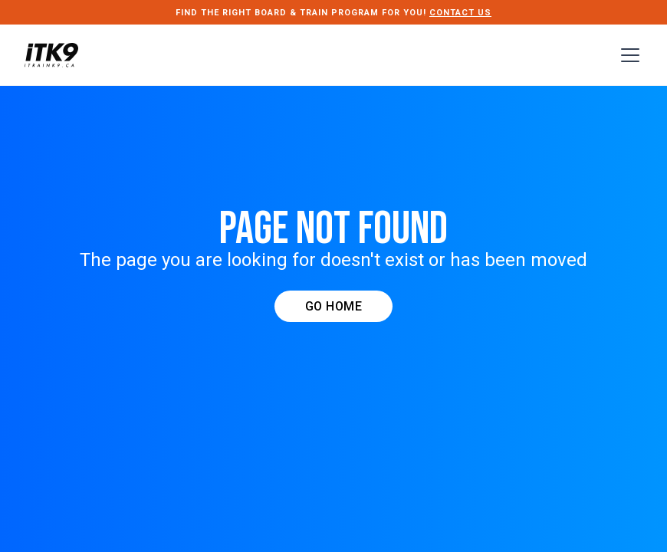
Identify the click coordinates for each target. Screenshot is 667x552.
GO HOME (334, 306)
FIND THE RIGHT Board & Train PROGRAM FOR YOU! (333, 13)
